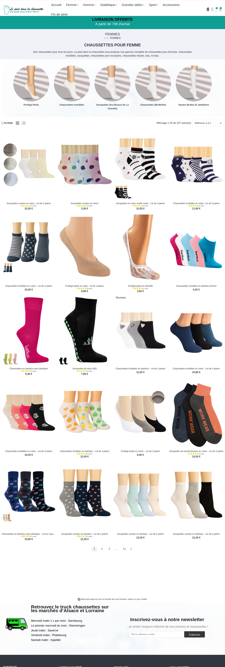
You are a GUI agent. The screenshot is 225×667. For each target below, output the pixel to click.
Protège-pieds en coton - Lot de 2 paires (140, 451)
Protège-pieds (31, 105)
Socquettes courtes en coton (84, 203)
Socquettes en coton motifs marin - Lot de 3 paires (140, 203)
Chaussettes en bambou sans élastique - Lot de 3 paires (29, 534)
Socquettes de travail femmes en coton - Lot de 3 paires (196, 451)
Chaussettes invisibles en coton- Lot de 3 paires (196, 203)
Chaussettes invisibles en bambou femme (196, 286)
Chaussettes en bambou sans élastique (29, 368)
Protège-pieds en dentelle (140, 286)
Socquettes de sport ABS (84, 368)
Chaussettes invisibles (72, 105)
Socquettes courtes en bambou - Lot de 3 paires (84, 534)
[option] (31, 86)
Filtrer (7, 123)
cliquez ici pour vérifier (137, 599)
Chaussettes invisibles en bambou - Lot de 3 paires (140, 368)
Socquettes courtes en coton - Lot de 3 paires (29, 203)
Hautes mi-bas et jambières (193, 105)
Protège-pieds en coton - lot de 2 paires (84, 286)
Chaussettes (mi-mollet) (153, 105)
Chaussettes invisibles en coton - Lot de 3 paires (28, 286)
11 (124, 549)
